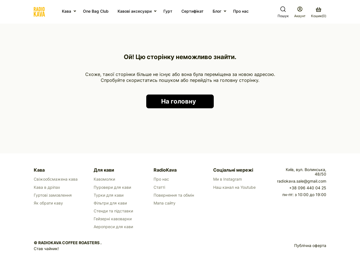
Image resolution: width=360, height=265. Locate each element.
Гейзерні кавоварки (113, 219)
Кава (66, 11)
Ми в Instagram (227, 179)
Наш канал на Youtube (234, 187)
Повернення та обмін (174, 195)
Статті (159, 187)
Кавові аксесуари (135, 11)
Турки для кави (108, 195)
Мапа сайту (165, 203)
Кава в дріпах (47, 187)
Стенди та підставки (113, 211)
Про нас (241, 11)
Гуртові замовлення (53, 195)
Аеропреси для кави (113, 226)
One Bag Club (96, 11)
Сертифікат (192, 11)
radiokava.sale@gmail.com (301, 181)
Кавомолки (104, 179)
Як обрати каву (48, 203)
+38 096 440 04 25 (307, 188)
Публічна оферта (310, 245)
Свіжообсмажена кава (56, 179)
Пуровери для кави (112, 187)
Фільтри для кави (110, 203)
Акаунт (299, 16)
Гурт (167, 11)
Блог (217, 11)
